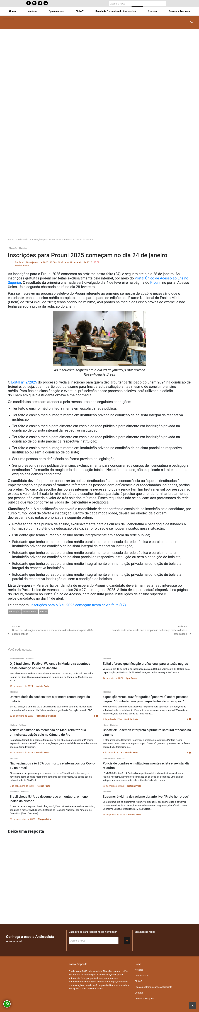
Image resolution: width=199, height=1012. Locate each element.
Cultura (13, 725)
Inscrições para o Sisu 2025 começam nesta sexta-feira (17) (78, 605)
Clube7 (80, 11)
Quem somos (56, 11)
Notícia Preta (22, 265)
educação (14, 611)
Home (12, 11)
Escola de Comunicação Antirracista (115, 11)
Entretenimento (17, 659)
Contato (152, 11)
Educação (13, 248)
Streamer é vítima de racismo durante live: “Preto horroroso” (146, 796)
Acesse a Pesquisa (179, 11)
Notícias (32, 11)
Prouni (155, 282)
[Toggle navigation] (8, 19)
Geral (105, 725)
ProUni (43, 611)
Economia (14, 791)
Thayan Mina (45, 819)
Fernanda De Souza (46, 715)
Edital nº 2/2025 (24, 382)
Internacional (109, 758)
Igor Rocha (131, 678)
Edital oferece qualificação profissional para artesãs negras (145, 663)
